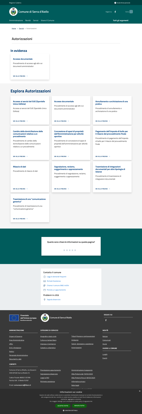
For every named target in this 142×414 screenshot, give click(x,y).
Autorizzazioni (76, 347)
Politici (11, 351)
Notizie (105, 336)
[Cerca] (130, 11)
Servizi (21, 28)
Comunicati (107, 340)
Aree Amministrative (16, 340)
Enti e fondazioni (15, 347)
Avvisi (105, 344)
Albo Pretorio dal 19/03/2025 (82, 374)
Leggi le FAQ (44, 377)
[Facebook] (112, 11)
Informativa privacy (78, 381)
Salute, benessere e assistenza (82, 344)
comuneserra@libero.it (22, 385)
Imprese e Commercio (48, 344)
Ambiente (74, 340)
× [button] (139, 391)
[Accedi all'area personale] (122, 2)
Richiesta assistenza (47, 381)
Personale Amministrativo (18, 355)
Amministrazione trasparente (81, 370)
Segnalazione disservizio (49, 374)
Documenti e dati (15, 359)
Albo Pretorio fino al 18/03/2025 (83, 377)
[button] (71, 410)
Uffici (11, 344)
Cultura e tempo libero (48, 340)
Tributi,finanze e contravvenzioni (83, 336)
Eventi (105, 358)
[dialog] (71, 401)
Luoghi (105, 354)
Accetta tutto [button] (63, 406)
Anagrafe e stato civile (48, 336)
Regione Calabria (15, 2)
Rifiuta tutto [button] (79, 406)
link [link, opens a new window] (91, 401)
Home (14, 28)
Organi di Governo (15, 336)
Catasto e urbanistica (47, 347)
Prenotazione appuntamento (50, 370)
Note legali (75, 385)
